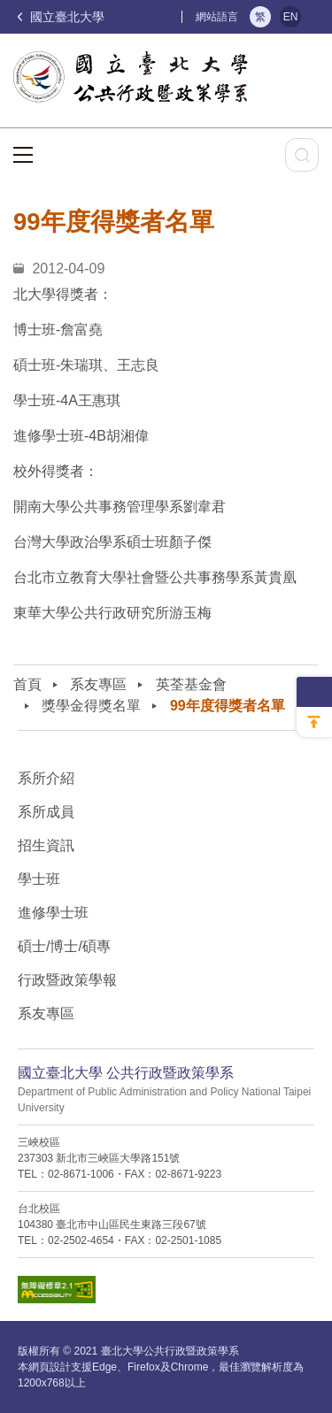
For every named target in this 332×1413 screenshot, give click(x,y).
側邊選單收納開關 (314, 692)
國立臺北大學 (61, 17)
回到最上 (314, 722)
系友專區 (98, 684)
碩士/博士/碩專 (64, 946)
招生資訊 (46, 845)
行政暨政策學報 (67, 979)
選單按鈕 (23, 155)
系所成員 (46, 811)
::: (173, 16)
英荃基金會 (191, 684)
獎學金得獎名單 (91, 705)
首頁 (27, 684)
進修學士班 (53, 912)
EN (290, 17)
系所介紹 (46, 778)
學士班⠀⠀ (49, 879)
